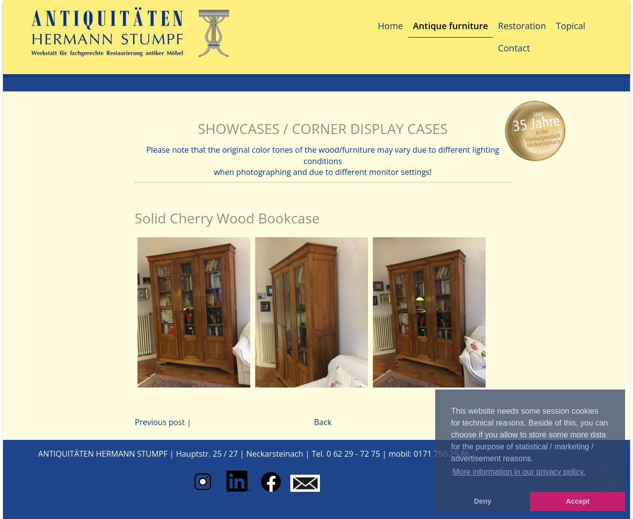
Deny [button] (482, 501)
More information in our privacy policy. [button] (518, 472)
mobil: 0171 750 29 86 (429, 453)
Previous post (160, 422)
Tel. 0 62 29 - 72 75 (346, 453)
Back (322, 422)
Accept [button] (577, 501)
